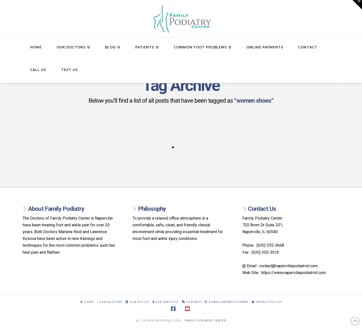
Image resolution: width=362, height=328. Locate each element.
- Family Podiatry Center (204, 320)
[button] (357, 5)
